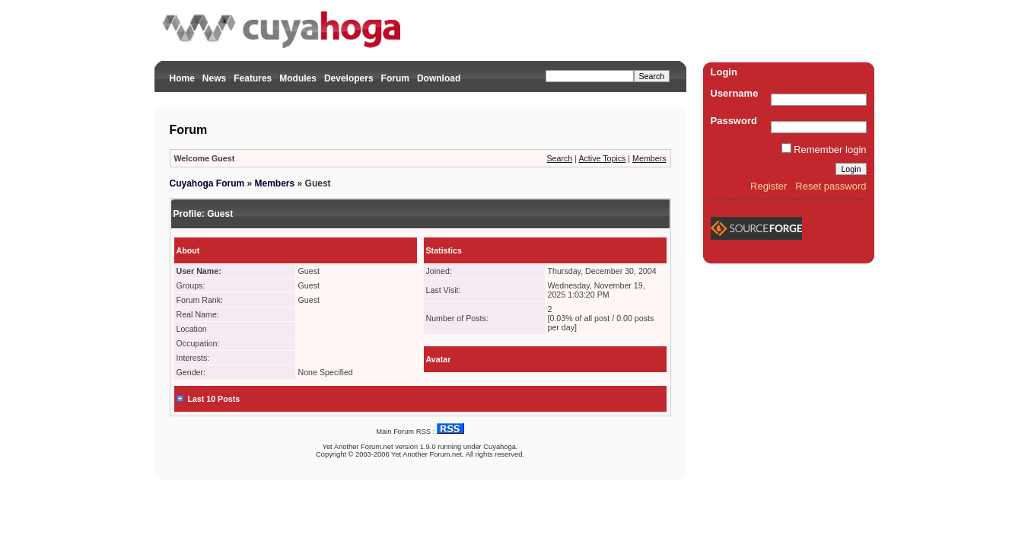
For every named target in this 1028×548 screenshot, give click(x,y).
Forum (395, 78)
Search (560, 158)
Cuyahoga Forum (207, 183)
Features (253, 78)
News (214, 78)
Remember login (830, 149)
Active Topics (601, 158)
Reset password (830, 186)
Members (649, 158)
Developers (349, 78)
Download (438, 78)
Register (768, 186)
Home (182, 78)
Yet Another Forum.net (358, 447)
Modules (298, 78)
